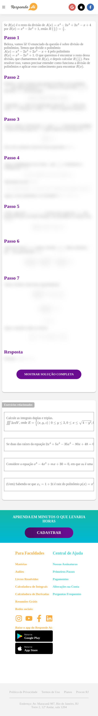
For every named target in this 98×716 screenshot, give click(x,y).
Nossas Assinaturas (65, 564)
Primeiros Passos (64, 571)
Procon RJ (82, 692)
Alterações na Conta (66, 586)
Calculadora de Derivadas (32, 594)
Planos (68, 692)
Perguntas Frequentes (67, 594)
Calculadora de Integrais (31, 586)
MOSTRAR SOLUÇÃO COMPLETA (49, 374)
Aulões (19, 571)
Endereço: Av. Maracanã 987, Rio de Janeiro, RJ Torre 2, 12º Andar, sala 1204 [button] (48, 705)
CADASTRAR (49, 532)
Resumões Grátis (26, 601)
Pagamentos (61, 579)
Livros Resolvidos (26, 579)
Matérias (21, 564)
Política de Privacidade (23, 692)
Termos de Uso (50, 692)
